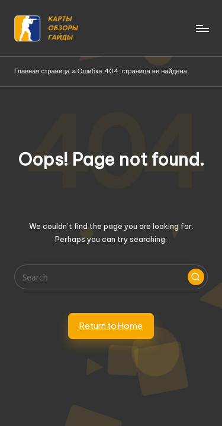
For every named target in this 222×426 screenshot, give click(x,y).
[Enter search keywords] (111, 276)
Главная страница (42, 71)
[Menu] (202, 28)
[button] (196, 277)
